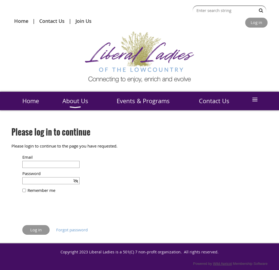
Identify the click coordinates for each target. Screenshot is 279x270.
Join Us (83, 21)
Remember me (41, 190)
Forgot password (72, 229)
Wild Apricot (222, 264)
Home (21, 21)
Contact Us (52, 21)
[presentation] (63, 211)
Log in (256, 22)
